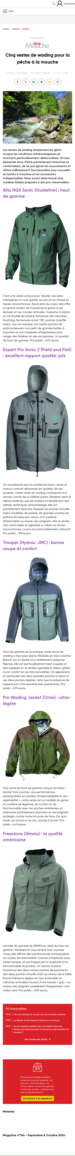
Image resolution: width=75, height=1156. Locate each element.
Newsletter (37, 1067)
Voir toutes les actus (36, 1039)
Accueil (6, 29)
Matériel (25, 29)
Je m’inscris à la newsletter (38, 1098)
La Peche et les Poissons (26, 4)
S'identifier (69, 3)
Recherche (54, 3)
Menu (11, 11)
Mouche (15, 29)
